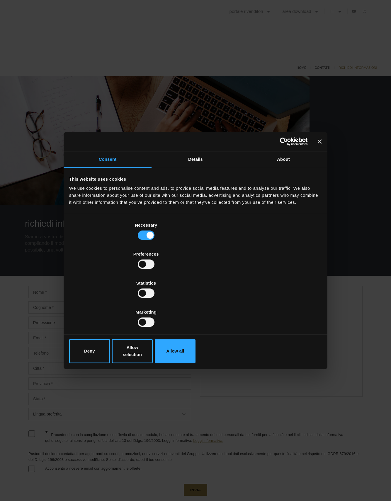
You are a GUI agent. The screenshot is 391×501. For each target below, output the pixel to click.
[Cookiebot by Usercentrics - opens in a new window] (281, 189)
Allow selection (195, 307)
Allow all (280, 307)
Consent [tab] (108, 208)
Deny (111, 307)
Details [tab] (195, 208)
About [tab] (283, 208)
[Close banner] (319, 189)
